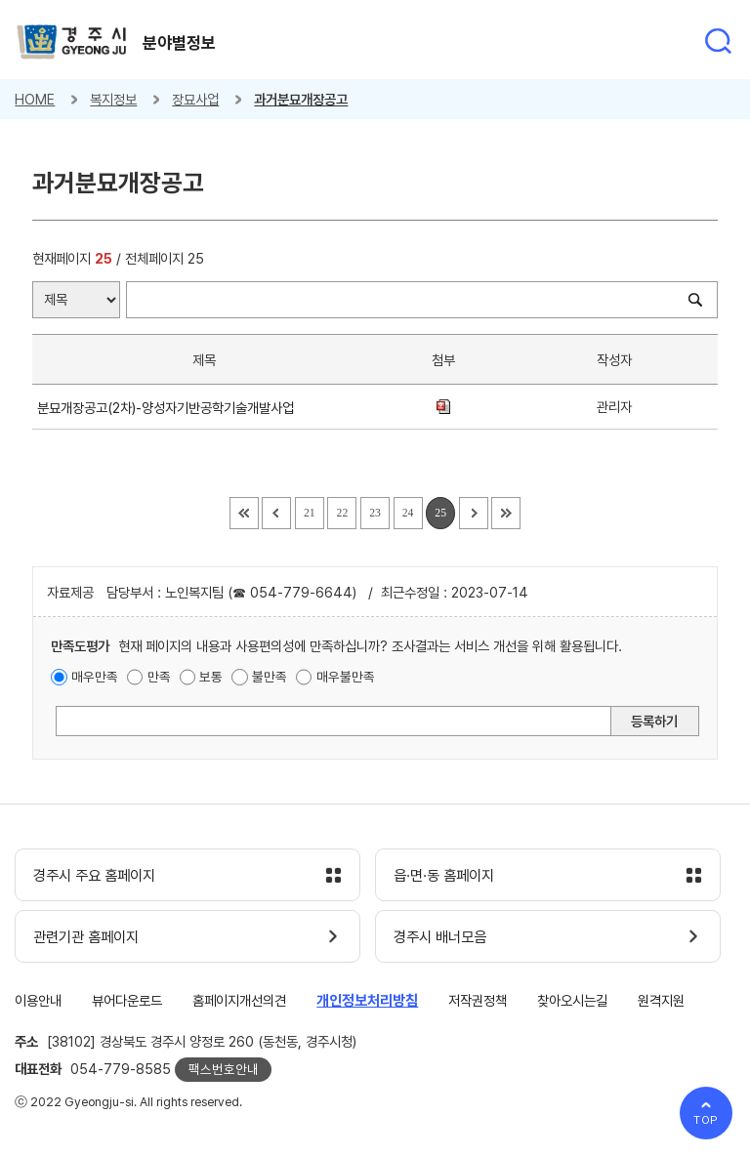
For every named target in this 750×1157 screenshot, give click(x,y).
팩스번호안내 (223, 1069)
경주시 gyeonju (72, 42)
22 (343, 513)
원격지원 (661, 1000)
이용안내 (38, 1000)
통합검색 (717, 41)
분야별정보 (179, 43)
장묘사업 (195, 99)
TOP (706, 1120)
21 (309, 513)
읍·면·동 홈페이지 (444, 876)
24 (408, 513)
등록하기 (654, 721)
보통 (211, 676)
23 (375, 513)
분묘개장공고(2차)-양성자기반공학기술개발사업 (169, 407)
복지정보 (113, 99)
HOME (35, 99)
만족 (159, 676)
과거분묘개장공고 (301, 99)
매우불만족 (345, 676)
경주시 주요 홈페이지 (94, 876)
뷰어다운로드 (127, 1000)
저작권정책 (477, 1000)
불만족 (269, 676)
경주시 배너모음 (440, 937)
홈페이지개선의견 (239, 1000)
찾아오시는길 (572, 1000)
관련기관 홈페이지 (86, 937)
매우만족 (94, 676)
